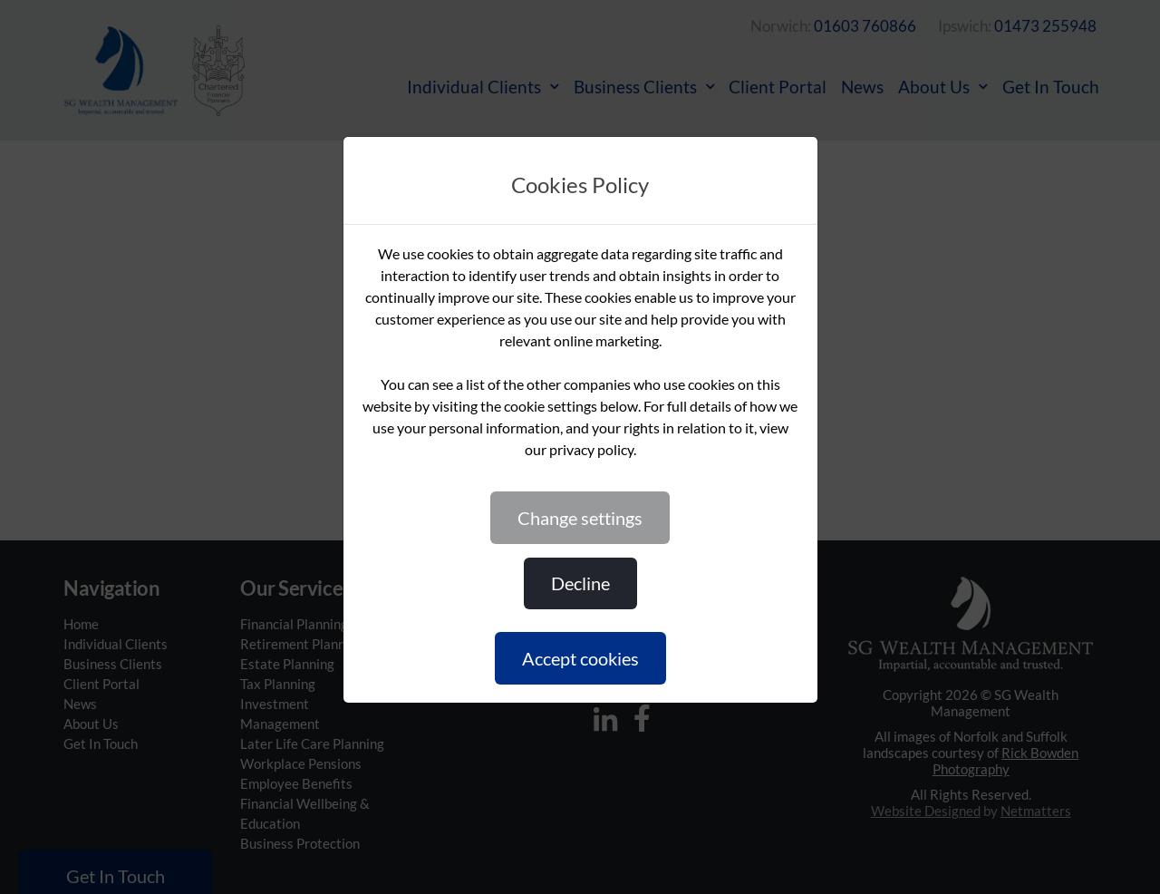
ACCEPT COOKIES (580, 658)
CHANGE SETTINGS (580, 518)
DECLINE (580, 583)
